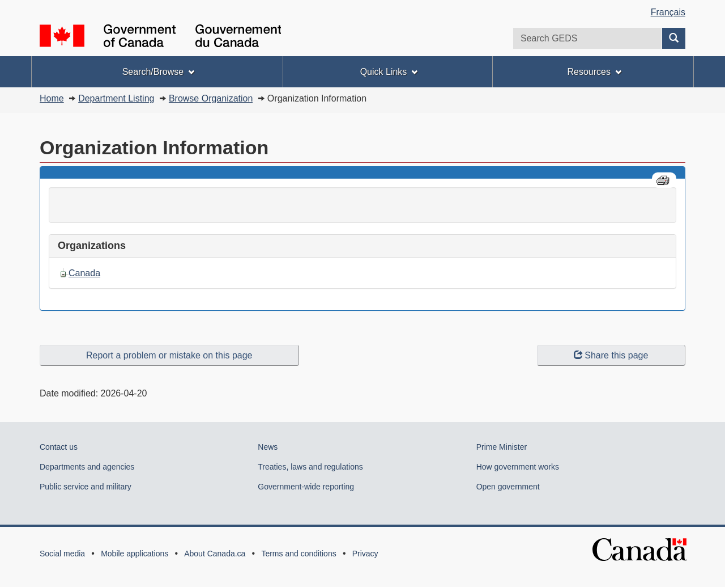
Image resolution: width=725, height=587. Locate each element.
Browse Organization (211, 98)
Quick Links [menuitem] (389, 72)
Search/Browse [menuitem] (158, 72)
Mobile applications (134, 553)
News (268, 446)
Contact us (59, 446)
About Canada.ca (214, 553)
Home (52, 98)
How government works (517, 466)
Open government (508, 486)
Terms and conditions (298, 553)
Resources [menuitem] (594, 72)
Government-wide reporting (306, 486)
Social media (62, 553)
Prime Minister (501, 446)
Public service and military (85, 486)
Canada (84, 273)
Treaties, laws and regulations (310, 466)
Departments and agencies (87, 466)
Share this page (611, 355)
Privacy (365, 553)
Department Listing (116, 98)
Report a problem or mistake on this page (169, 355)
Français (668, 12)
